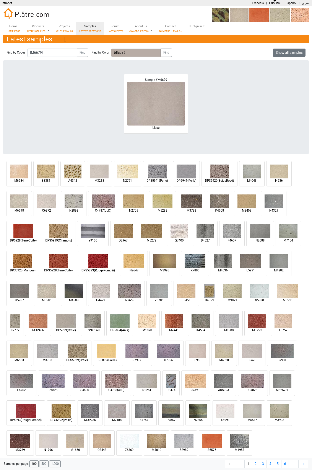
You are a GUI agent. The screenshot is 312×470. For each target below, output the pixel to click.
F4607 (232, 240)
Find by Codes (16, 52)
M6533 (19, 360)
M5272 (151, 240)
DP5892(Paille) (107, 360)
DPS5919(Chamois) (58, 240)
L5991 (250, 270)
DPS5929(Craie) (77, 360)
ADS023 (223, 390)
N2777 (14, 330)
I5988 (197, 360)
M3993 (279, 420)
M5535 (287, 300)
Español (291, 3)
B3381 (46, 180)
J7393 (195, 390)
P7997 (137, 360)
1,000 (55, 464)
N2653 (129, 300)
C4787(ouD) (103, 210)
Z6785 (159, 300)
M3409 (247, 210)
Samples (90, 28)
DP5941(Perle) (186, 180)
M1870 (147, 330)
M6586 (47, 300)
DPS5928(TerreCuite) (58, 270)
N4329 (273, 210)
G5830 (259, 300)
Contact (170, 28)
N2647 (134, 270)
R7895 (195, 270)
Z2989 (184, 450)
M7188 (117, 420)
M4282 (279, 270)
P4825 (53, 390)
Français (258, 3)
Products (37, 28)
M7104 (288, 240)
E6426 (252, 360)
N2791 (127, 180)
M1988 (229, 330)
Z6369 (129, 450)
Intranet (7, 3)
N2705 (133, 210)
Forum (115, 28)
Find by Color (100, 52)
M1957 (239, 450)
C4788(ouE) (116, 390)
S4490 (84, 390)
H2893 (73, 210)
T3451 (186, 300)
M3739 (20, 450)
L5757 (283, 330)
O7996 (168, 360)
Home (13, 28)
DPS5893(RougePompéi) (98, 270)
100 (34, 464)
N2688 (260, 240)
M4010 (156, 450)
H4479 (100, 300)
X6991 (225, 420)
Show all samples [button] (289, 53)
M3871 (232, 300)
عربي (305, 3)
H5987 (19, 300)
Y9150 (93, 240)
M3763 (47, 360)
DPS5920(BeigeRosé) (219, 180)
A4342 (72, 180)
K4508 (219, 210)
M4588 (74, 300)
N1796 (48, 450)
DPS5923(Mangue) (23, 270)
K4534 (201, 330)
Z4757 (144, 420)
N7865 (198, 420)
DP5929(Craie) (66, 330)
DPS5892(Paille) (61, 420)
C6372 (46, 210)
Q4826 (252, 390)
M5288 (162, 210)
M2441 (174, 330)
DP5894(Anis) (119, 330)
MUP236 (90, 420)
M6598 (19, 210)
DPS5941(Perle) (157, 180)
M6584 (19, 180)
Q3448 (102, 450)
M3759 (257, 330)
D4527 (205, 240)
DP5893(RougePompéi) (26, 420)
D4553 (209, 300)
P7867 (171, 420)
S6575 (212, 450)
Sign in (195, 26)
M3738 (191, 210)
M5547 (252, 420)
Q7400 (179, 240)
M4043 (252, 180)
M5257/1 (282, 390)
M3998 (164, 270)
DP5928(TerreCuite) (23, 240)
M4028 (224, 360)
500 (43, 464)
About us (139, 28)
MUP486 (38, 330)
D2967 (123, 240)
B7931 (282, 360)
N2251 (146, 390)
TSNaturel (93, 330)
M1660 (75, 450)
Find (83, 52)
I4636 (279, 180)
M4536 (223, 270)
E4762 (21, 390)
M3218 (99, 180)
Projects (64, 28)
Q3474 (170, 390)
